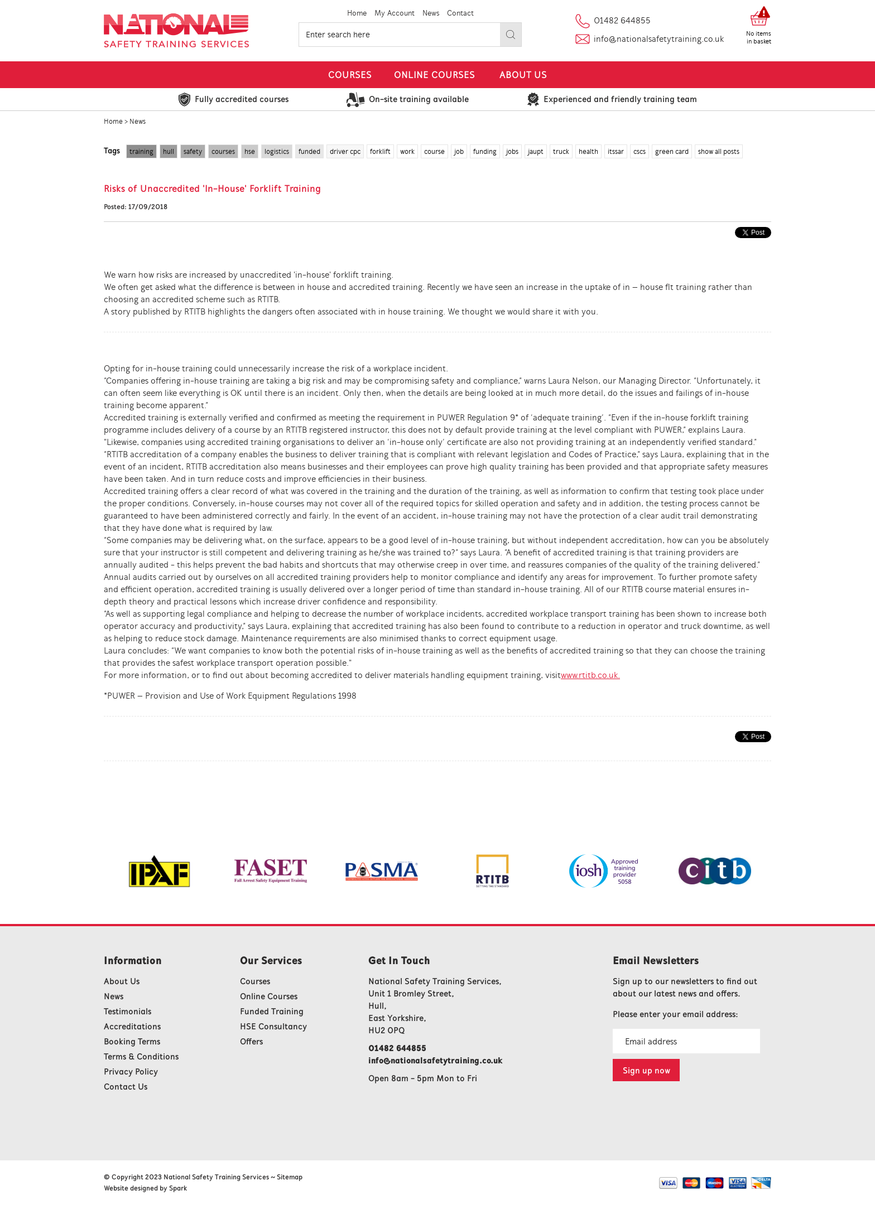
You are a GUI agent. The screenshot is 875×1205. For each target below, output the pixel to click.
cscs (639, 151)
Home (357, 13)
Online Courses (434, 75)
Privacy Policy (131, 1071)
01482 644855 (622, 20)
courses (223, 151)
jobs (512, 151)
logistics (277, 151)
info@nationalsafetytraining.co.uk (659, 38)
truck (561, 151)
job (459, 151)
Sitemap (289, 1177)
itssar (616, 151)
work (407, 151)
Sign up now (646, 1070)
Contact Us (125, 1086)
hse (249, 151)
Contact (460, 13)
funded (309, 151)
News (430, 13)
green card (672, 151)
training (141, 151)
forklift (380, 151)
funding (485, 151)
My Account (394, 13)
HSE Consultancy (273, 1026)
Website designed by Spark (145, 1188)
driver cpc (345, 151)
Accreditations (132, 1026)
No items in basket (758, 37)
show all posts (718, 151)
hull (168, 151)
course (434, 151)
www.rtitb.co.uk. (590, 675)
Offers (251, 1041)
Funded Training (272, 1011)
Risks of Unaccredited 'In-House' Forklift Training (212, 188)
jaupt (536, 151)
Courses (350, 75)
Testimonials (127, 1011)
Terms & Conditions (141, 1056)
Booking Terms (132, 1041)
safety (193, 151)
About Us (523, 75)
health (588, 151)
